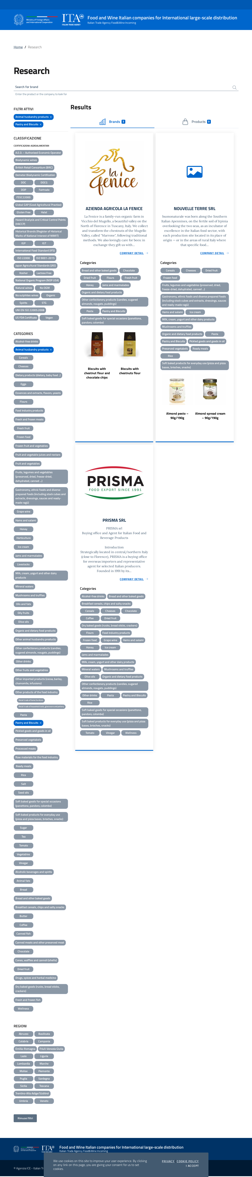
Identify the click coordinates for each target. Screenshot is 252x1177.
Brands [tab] (112, 122)
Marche (44, 1064)
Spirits (23, 303)
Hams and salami (25, 521)
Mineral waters (24, 587)
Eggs (23, 385)
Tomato (23, 846)
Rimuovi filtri (25, 1119)
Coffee (23, 926)
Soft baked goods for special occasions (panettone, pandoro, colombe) (38, 804)
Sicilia (23, 1086)
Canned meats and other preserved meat (39, 943)
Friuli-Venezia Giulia (51, 1049)
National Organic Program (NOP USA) (37, 281)
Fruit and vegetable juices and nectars (37, 455)
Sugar (23, 828)
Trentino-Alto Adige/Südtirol (32, 1094)
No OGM (45, 288)
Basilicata (44, 1034)
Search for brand (28, 87)
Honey (23, 530)
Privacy (168, 1161)
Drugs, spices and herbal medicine (35, 978)
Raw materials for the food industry (36, 758)
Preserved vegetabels (28, 740)
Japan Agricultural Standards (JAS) (35, 266)
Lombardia (23, 1064)
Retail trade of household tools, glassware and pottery (41, 707)
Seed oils (23, 793)
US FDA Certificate (26, 318)
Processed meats (25, 749)
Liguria (44, 1057)
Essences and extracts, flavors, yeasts (38, 393)
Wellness (23, 1009)
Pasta (23, 715)
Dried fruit (23, 970)
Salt (23, 784)
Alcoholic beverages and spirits (33, 872)
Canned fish (23, 934)
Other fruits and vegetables (31, 671)
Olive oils (23, 622)
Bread (23, 890)
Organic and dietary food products (35, 631)
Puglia (23, 1079)
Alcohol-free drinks (26, 342)
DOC (23, 183)
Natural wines (23, 288)
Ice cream (23, 547)
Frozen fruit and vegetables (31, 446)
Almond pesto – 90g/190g (177, 419)
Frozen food (23, 438)
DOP (23, 190)
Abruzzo (23, 1034)
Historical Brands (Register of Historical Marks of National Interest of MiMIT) (38, 234)
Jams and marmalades (28, 556)
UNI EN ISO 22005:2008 (29, 311)
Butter (23, 917)
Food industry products (29, 411)
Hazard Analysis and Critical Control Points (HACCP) (40, 222)
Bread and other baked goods (32, 899)
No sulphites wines (26, 296)
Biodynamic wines (26, 161)
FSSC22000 (23, 198)
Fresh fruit (23, 429)
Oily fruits (23, 613)
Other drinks (23, 662)
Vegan (49, 318)
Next (151, 356)
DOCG (44, 183)
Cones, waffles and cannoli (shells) (36, 961)
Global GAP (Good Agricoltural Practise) (38, 205)
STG (44, 303)
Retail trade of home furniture (31, 700)
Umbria (23, 1101)
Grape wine (23, 512)
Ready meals (23, 767)
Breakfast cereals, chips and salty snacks (39, 908)
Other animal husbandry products (35, 640)
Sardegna (44, 1079)
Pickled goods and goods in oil (33, 731)
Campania (44, 1042)
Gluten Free (23, 213)
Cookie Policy (188, 1161)
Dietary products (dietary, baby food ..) (38, 376)
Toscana (44, 1086)
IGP (23, 244)
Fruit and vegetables (27, 464)
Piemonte (44, 1072)
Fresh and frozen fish (28, 1000)
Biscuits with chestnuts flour (130, 373)
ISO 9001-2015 (45, 259)
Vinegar (23, 864)
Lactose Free (44, 274)
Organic (50, 296)
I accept (192, 1165)
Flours (23, 402)
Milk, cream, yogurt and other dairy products (36, 576)
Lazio (24, 1057)
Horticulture (23, 539)
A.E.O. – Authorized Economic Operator (38, 153)
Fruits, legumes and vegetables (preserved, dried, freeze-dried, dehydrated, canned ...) (34, 477)
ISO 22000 (23, 259)
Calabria (23, 1042)
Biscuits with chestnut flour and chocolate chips (97, 375)
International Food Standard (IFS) (35, 251)
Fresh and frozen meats (29, 420)
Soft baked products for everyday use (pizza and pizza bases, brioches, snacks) (39, 817)
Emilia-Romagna (25, 1049)
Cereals (23, 358)
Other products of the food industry (36, 693)
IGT (44, 244)
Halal (44, 213)
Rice (23, 776)
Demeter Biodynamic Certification (35, 176)
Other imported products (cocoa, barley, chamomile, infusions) (38, 682)
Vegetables (23, 855)
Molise (24, 1072)
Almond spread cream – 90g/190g (210, 419)
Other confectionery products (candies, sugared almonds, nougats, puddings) (38, 651)
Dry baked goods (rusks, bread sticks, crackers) (37, 989)
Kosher (23, 274)
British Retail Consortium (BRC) (34, 168)
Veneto (44, 1101)
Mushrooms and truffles (30, 596)
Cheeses (23, 367)
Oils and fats (23, 605)
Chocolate (23, 952)
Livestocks (23, 565)
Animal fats (23, 881)
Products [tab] (196, 122)
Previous (77, 356)
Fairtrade (44, 190)
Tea (24, 837)
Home (18, 47)
